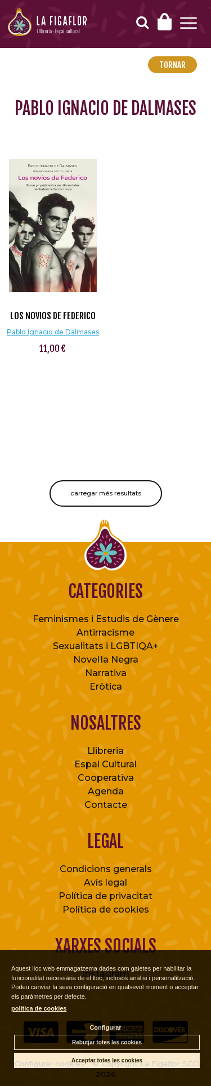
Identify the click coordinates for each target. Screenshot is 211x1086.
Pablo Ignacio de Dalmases (53, 332)
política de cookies (38, 1008)
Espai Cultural (105, 764)
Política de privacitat (105, 896)
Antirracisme (105, 632)
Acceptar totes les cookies (106, 1060)
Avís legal (105, 882)
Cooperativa (106, 777)
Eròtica (105, 686)
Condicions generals (106, 869)
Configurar (105, 1027)
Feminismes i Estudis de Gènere (106, 619)
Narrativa (106, 673)
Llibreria (105, 750)
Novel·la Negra (105, 659)
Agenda (106, 791)
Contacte (105, 804)
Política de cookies (105, 909)
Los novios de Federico (53, 315)
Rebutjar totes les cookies (107, 1042)
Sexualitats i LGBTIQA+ (106, 646)
